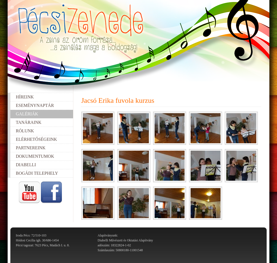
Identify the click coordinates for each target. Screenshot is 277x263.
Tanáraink (28, 122)
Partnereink (31, 147)
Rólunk (25, 130)
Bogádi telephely (37, 173)
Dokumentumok (35, 156)
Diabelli (26, 164)
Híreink (25, 97)
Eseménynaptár (35, 105)
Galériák (27, 114)
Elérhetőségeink (36, 139)
